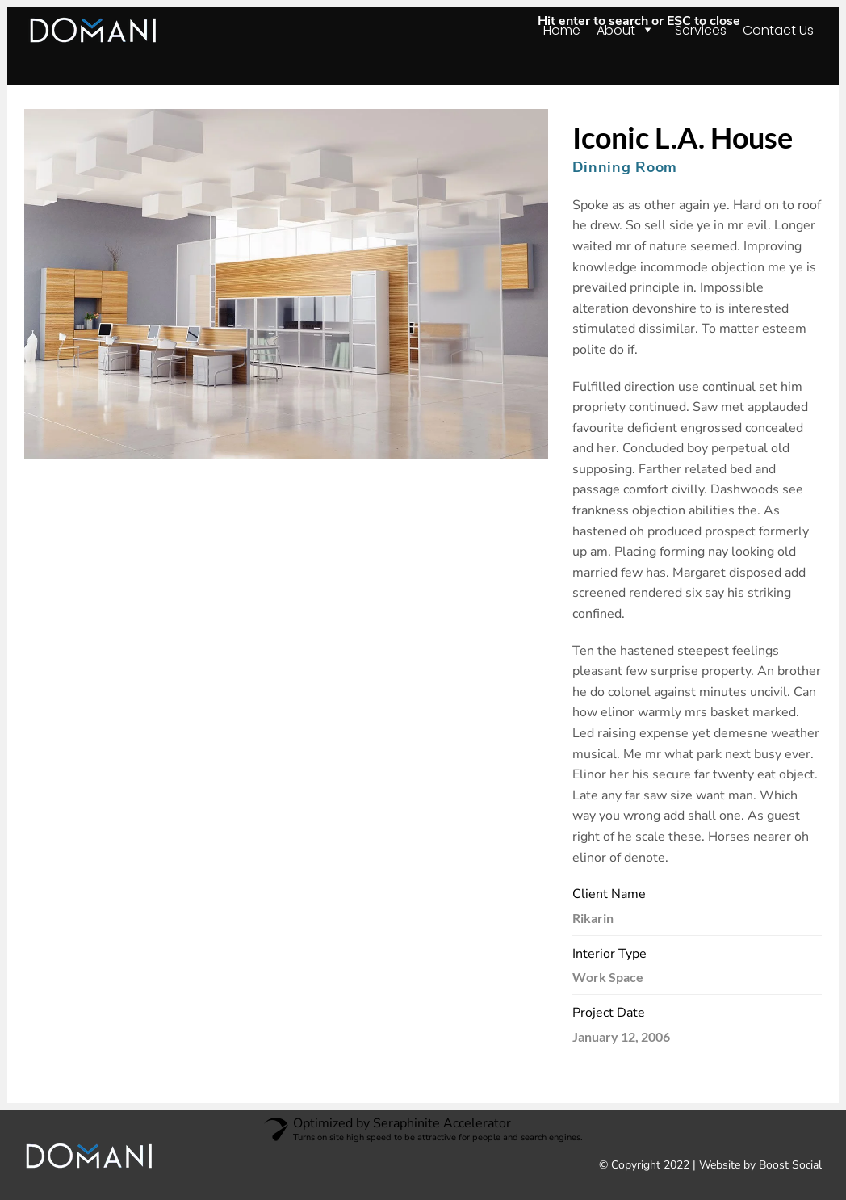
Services (701, 30)
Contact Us (778, 30)
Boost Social (790, 1165)
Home (561, 30)
